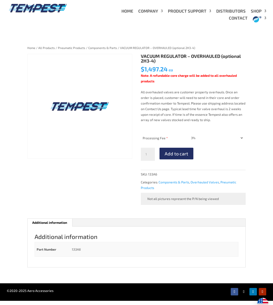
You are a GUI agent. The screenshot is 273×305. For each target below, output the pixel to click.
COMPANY (148, 11)
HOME (127, 11)
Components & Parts (102, 48)
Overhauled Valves (205, 182)
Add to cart (176, 153)
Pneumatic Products (71, 48)
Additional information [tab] (49, 222)
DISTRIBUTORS (231, 11)
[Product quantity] (148, 154)
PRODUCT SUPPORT (187, 11)
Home (31, 48)
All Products (46, 48)
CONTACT (238, 18)
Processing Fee (155, 138)
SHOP (256, 11)
